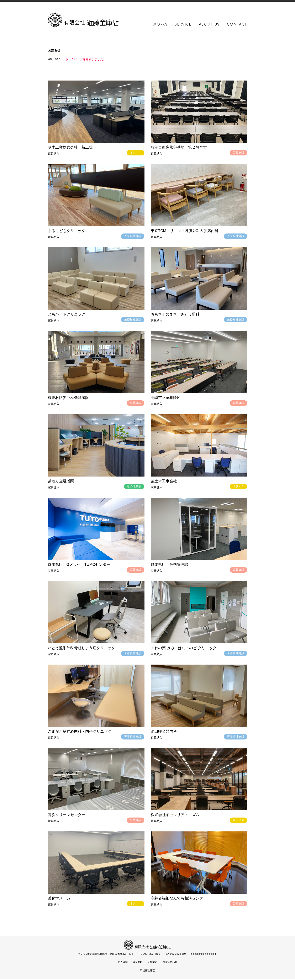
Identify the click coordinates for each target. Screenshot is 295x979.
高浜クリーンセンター (66, 815)
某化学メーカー (61, 898)
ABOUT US (209, 24)
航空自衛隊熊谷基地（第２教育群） (181, 147)
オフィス (135, 152)
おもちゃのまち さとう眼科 (175, 314)
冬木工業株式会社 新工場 (70, 147)
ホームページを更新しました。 (85, 59)
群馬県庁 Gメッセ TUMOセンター (79, 564)
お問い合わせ (169, 962)
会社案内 (152, 962)
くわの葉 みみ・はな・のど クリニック (183, 648)
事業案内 (138, 962)
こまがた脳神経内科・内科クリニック (79, 731)
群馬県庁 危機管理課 (169, 564)
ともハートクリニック (66, 314)
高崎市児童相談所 (166, 398)
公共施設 (238, 152)
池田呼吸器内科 (164, 731)
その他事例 (134, 486)
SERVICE (183, 24)
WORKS (160, 24)
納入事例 (123, 962)
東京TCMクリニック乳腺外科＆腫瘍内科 (185, 231)
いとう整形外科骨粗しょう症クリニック (81, 648)
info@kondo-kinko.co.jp (204, 953)
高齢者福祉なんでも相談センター (179, 898)
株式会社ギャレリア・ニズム (175, 815)
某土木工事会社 (164, 481)
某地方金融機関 (61, 481)
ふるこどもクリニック (66, 231)
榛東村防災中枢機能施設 (68, 398)
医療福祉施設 (132, 236)
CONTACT (237, 24)
